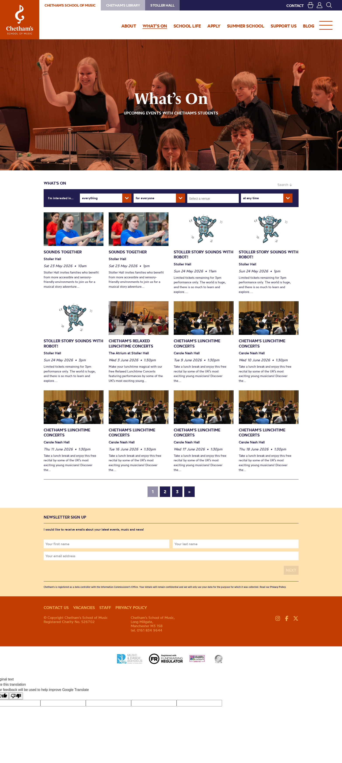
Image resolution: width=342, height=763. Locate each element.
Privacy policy (131, 607)
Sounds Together (63, 251)
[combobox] (213, 198)
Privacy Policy (278, 586)
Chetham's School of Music (19, 19)
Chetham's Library (123, 5)
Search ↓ (284, 184)
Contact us (56, 607)
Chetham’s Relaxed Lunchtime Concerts (131, 343)
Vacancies (84, 607)
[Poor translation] (16, 696)
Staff (105, 607)
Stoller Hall (162, 5)
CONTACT (295, 5)
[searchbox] (214, 198)
